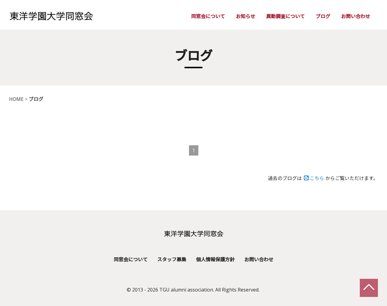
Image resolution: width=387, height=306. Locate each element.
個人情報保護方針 (215, 258)
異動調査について (285, 16)
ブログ (323, 16)
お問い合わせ (355, 16)
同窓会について (208, 16)
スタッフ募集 (171, 258)
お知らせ (245, 16)
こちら (314, 178)
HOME (16, 99)
